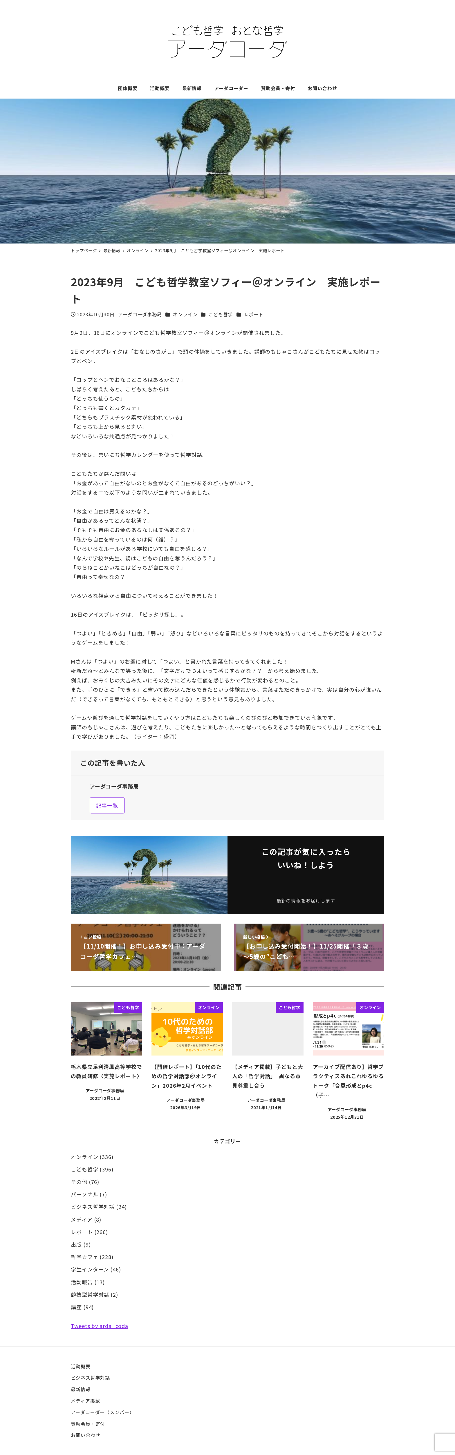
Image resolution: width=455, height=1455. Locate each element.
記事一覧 (107, 805)
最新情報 (81, 1389)
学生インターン (90, 1269)
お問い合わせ (85, 1435)
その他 (79, 1181)
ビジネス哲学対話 (93, 1206)
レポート (254, 314)
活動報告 (82, 1282)
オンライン (185, 314)
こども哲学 (220, 314)
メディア (82, 1219)
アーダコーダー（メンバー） (102, 1412)
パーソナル (84, 1194)
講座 (76, 1307)
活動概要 (81, 1366)
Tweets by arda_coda (99, 1325)
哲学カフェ (84, 1256)
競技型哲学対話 (90, 1294)
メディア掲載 (85, 1400)
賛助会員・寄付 (88, 1423)
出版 (76, 1244)
